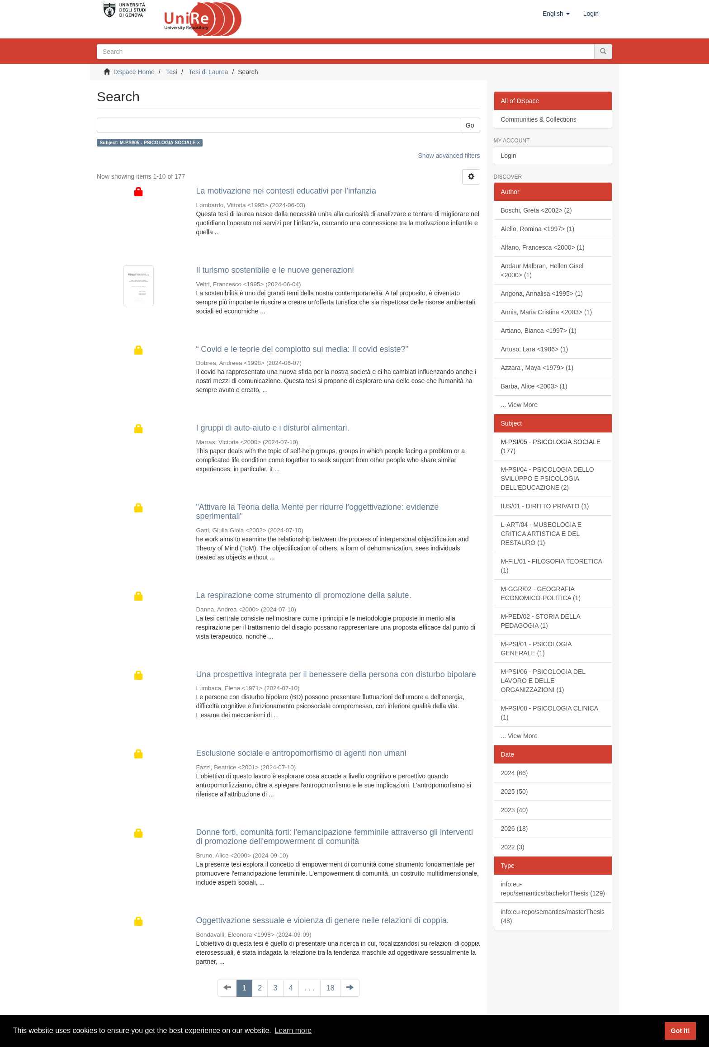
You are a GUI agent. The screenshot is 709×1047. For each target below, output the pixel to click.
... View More (519, 404)
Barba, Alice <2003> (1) (534, 386)
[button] (556, 13)
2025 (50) (514, 791)
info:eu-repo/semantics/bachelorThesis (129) (553, 889)
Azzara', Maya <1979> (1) (537, 367)
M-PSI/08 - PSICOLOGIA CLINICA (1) (550, 713)
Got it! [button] (680, 1030)
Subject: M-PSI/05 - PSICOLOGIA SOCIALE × (149, 142)
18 (330, 988)
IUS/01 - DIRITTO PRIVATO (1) (545, 506)
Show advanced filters (449, 155)
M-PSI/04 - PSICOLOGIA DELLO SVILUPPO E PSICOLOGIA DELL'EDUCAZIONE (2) (547, 478)
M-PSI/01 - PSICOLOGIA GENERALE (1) (536, 648)
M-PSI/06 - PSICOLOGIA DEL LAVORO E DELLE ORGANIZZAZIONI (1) (543, 680)
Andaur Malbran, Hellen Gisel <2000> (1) (542, 270)
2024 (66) (514, 773)
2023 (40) (514, 810)
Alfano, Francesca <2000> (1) (543, 247)
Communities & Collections (539, 119)
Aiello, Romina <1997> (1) (538, 228)
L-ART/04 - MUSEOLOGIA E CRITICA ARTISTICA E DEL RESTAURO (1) (541, 533)
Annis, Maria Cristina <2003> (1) (546, 312)
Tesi (171, 72)
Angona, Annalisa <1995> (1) (542, 293)
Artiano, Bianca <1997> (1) (539, 330)
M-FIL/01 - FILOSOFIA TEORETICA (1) (552, 566)
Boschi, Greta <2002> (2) (536, 210)
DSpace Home (134, 72)
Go (470, 125)
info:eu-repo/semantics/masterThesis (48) (553, 916)
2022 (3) (513, 847)
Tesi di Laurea (208, 72)
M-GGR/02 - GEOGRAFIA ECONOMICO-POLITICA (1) (541, 593)
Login (508, 155)
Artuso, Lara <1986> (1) (534, 349)
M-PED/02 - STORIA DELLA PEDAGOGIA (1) (541, 621)
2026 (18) (514, 828)
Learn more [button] (293, 1030)
